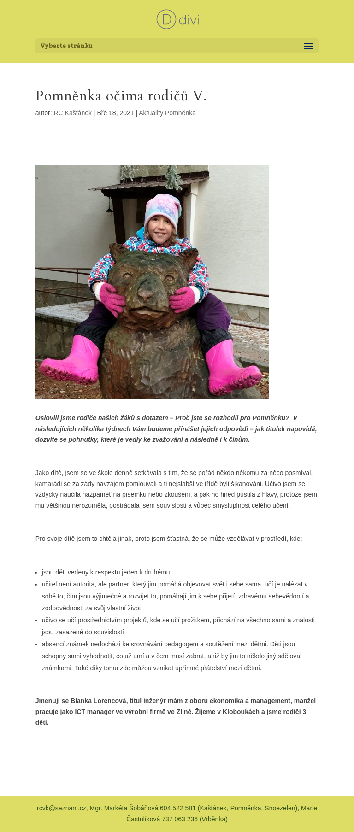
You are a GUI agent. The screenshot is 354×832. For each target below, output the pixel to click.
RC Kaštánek (73, 113)
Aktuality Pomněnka (167, 113)
